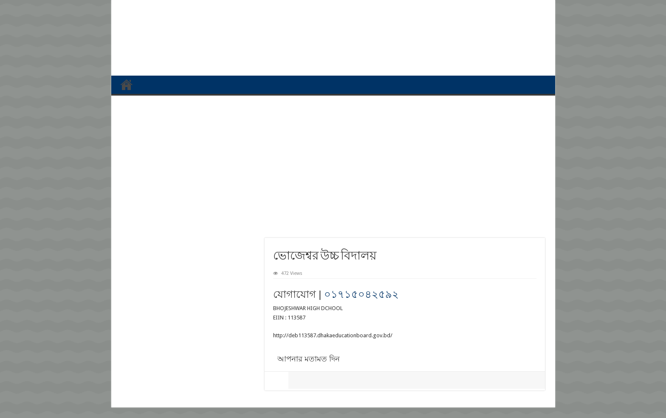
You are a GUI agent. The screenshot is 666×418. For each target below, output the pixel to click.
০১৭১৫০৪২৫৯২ (361, 294)
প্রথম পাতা (127, 84)
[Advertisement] (333, 163)
